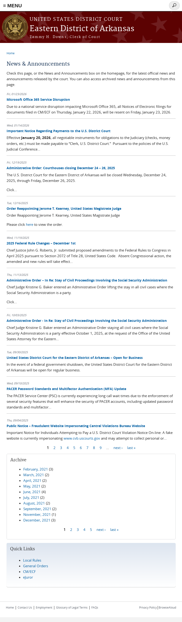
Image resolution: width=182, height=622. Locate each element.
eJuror (28, 577)
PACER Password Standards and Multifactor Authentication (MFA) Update (66, 389)
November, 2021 (37, 514)
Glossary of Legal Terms (72, 607)
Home (11, 53)
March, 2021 (33, 474)
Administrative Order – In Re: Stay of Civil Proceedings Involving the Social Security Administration (87, 280)
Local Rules (32, 560)
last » (131, 447)
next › (118, 447)
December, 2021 (36, 520)
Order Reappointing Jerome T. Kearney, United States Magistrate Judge (64, 208)
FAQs (94, 607)
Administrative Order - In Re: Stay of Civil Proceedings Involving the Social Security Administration (87, 320)
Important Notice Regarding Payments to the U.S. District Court (58, 131)
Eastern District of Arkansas (82, 29)
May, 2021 (31, 486)
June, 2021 (32, 491)
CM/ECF (29, 571)
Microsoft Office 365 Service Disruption (38, 99)
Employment (44, 607)
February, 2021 (35, 469)
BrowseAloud (167, 607)
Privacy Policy (148, 607)
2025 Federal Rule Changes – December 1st (41, 243)
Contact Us (25, 607)
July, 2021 (31, 497)
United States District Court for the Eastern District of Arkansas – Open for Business (75, 357)
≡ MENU (12, 5)
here (29, 224)
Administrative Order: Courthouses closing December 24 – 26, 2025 (61, 168)
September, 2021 (37, 508)
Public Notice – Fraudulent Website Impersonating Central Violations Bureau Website (76, 426)
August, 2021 (34, 503)
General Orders (35, 565)
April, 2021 (32, 480)
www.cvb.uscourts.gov (82, 438)
